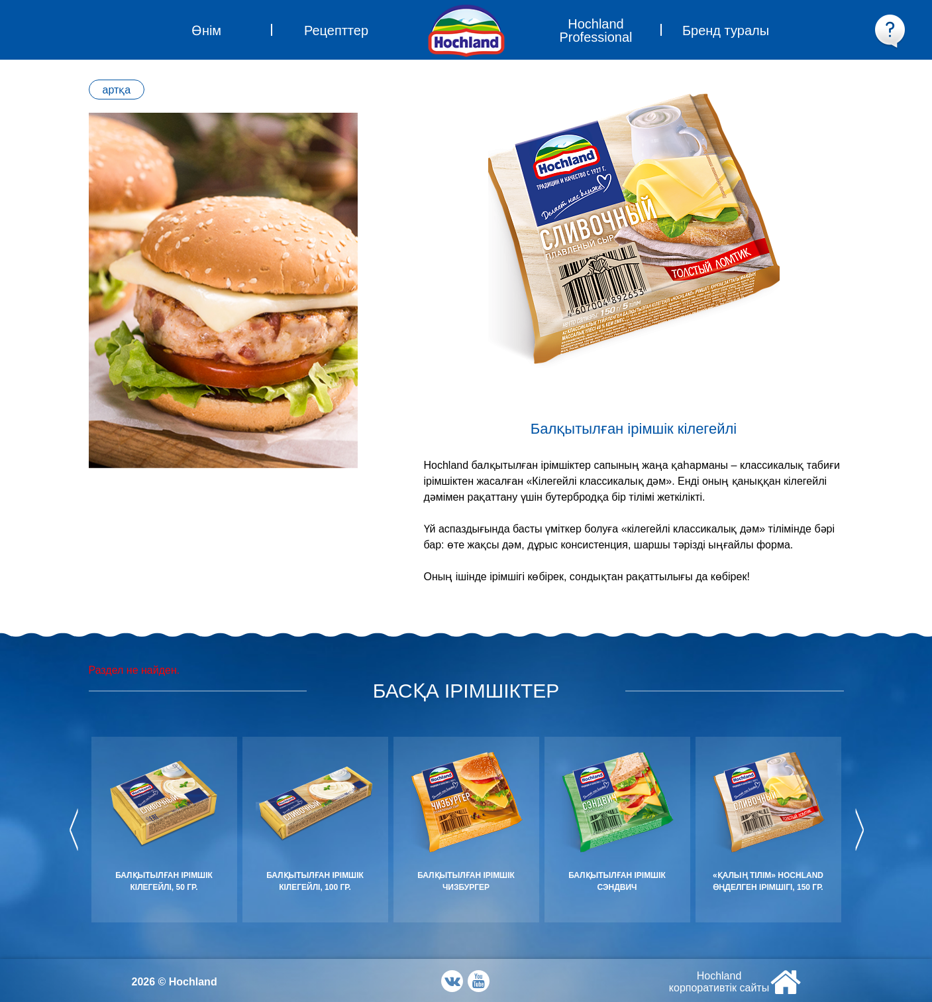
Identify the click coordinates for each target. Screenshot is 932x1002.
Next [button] (859, 829)
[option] (223, 290)
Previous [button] (74, 829)
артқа (117, 89)
